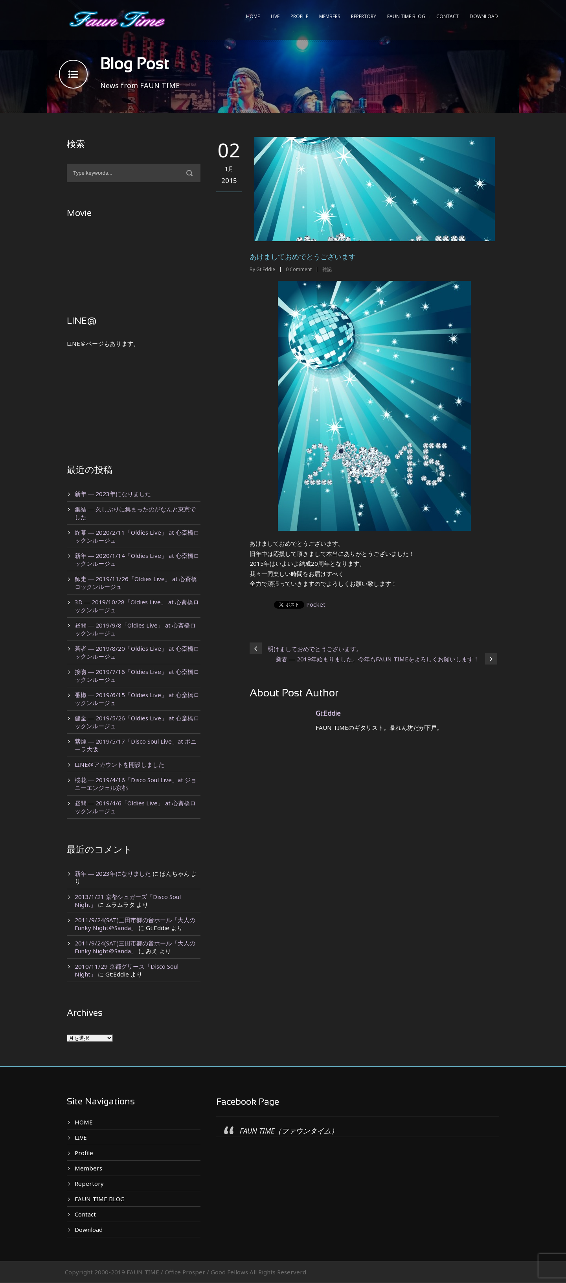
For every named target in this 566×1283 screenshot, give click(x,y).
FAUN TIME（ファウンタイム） (289, 1130)
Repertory (363, 16)
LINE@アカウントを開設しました (119, 764)
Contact (447, 16)
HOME (253, 16)
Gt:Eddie (265, 269)
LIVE (275, 16)
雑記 (327, 269)
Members (329, 16)
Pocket (315, 604)
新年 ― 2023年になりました (113, 494)
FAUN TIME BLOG (406, 16)
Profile (299, 16)
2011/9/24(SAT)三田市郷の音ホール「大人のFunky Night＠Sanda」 (135, 924)
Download (484, 16)
